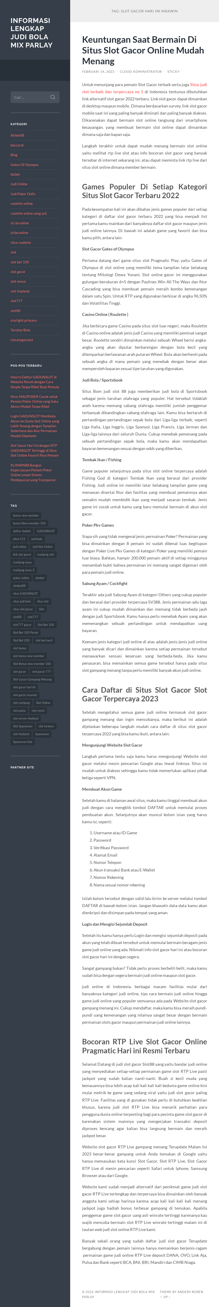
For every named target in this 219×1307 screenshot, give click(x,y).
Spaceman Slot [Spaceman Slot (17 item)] (22, 742)
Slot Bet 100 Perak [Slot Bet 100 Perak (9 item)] (25, 632)
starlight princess (24, 320)
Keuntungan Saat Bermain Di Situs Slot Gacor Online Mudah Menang (143, 50)
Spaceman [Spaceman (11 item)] (42, 734)
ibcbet (15, 174)
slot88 (15, 311)
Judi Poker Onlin (23, 194)
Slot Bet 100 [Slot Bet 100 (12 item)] (46, 625)
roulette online (22, 203)
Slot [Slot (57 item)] (41, 609)
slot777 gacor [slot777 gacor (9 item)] (22, 625)
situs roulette (21, 242)
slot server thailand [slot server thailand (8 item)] (25, 718)
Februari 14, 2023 (98, 71)
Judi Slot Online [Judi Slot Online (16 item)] (42, 546)
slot (13, 252)
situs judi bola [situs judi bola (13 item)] (22, 601)
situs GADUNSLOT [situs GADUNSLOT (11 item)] (25, 593)
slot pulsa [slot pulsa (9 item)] (19, 710)
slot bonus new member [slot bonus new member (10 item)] (28, 656)
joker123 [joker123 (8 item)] (19, 539)
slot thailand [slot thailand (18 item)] (21, 734)
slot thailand (20, 291)
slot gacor (18, 272)
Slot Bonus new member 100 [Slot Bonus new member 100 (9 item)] (32, 664)
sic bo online (20, 223)
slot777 (16, 301)
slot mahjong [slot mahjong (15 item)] (21, 703)
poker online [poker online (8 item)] (21, 578)
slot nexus (18, 281)
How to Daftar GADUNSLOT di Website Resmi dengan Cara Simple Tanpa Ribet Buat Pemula (35, 382)
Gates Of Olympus (25, 165)
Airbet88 (17, 135)
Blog (14, 155)
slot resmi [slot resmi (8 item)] (38, 710)
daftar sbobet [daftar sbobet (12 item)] (22, 531)
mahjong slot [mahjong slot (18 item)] (45, 554)
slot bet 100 (20, 262)
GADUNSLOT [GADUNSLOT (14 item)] (46, 531)
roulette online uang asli (29, 213)
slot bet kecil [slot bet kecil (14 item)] (44, 640)
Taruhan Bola (20, 330)
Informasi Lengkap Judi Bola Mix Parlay (32, 33)
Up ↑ (167, 1297)
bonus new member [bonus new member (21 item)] (26, 515)
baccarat (17, 145)
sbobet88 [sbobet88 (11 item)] (19, 585)
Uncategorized (22, 340)
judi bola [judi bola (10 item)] (36, 539)
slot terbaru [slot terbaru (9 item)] (46, 726)
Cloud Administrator (141, 71)
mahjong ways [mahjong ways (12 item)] (22, 562)
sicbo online (19, 232)
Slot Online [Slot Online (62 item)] (43, 703)
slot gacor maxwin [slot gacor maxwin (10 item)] (25, 695)
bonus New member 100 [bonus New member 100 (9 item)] (29, 523)
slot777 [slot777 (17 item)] (33, 617)
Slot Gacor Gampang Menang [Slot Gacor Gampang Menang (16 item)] (32, 679)
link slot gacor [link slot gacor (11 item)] (22, 554)
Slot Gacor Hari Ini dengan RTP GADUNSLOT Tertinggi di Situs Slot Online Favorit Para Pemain (35, 450)
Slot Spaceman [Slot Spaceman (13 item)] (22, 726)
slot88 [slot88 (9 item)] (17, 617)
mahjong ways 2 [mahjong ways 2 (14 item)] (23, 570)
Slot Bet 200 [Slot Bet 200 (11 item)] (21, 640)
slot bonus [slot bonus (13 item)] (19, 648)
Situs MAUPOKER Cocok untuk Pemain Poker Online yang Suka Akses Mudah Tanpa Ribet (34, 401)
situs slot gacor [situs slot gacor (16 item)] (23, 609)
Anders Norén (190, 1292)
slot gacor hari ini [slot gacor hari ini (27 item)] (24, 687)
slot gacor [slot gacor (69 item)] (19, 671)
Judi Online (19, 184)
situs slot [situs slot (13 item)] (43, 601)
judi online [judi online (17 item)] (19, 546)
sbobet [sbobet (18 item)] (39, 578)
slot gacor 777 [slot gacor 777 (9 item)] (41, 671)
